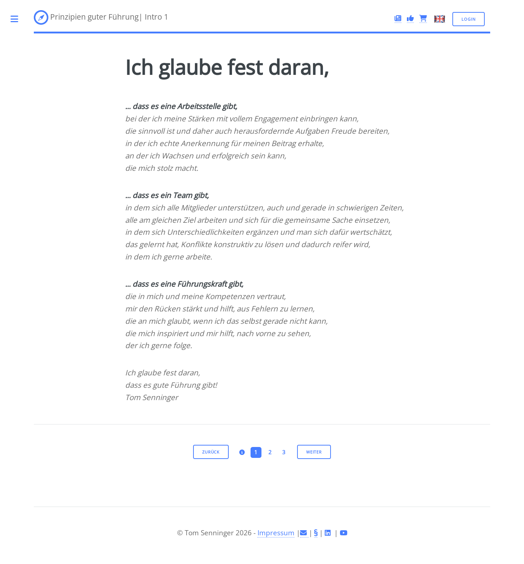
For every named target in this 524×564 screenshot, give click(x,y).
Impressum (276, 532)
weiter (314, 452)
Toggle (18, 19)
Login (468, 19)
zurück (211, 452)
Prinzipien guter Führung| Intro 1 (101, 17)
